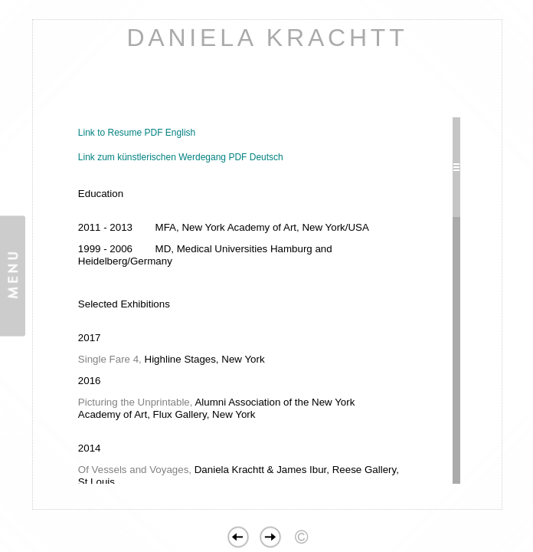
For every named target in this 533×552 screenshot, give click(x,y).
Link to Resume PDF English (136, 132)
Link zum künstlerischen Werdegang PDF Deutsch (180, 157)
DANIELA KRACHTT (266, 37)
